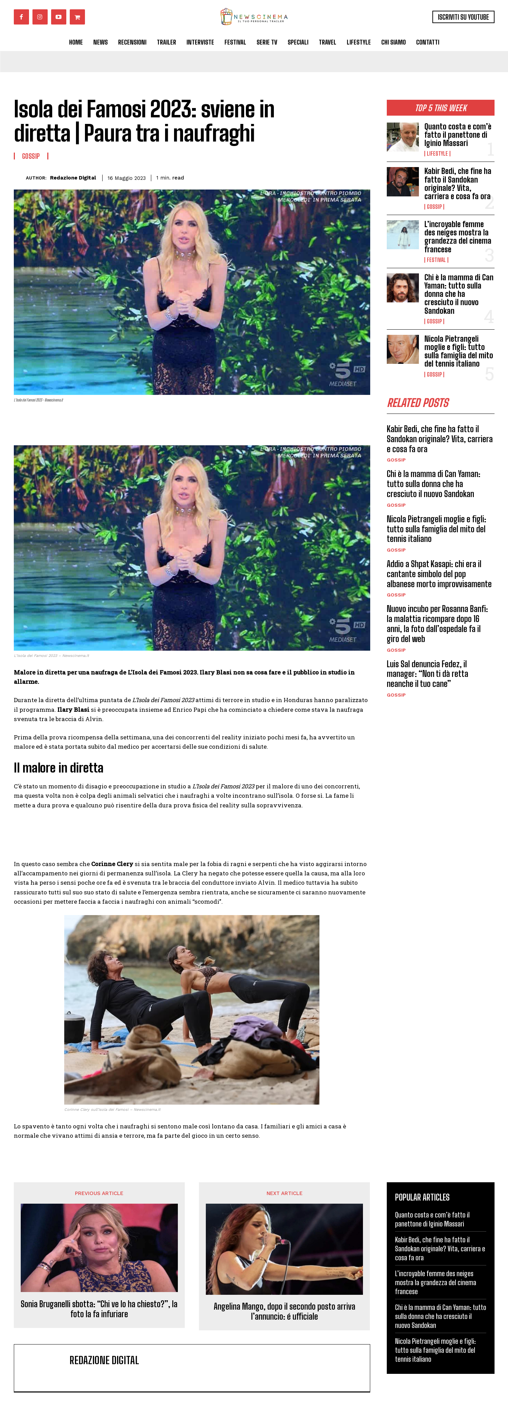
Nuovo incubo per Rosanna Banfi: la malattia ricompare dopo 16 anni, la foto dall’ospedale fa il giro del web (437, 624)
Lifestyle (437, 153)
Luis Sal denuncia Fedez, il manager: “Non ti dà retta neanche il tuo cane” (427, 674)
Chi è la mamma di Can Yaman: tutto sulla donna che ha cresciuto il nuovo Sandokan (458, 294)
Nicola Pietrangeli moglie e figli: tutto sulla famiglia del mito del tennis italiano (458, 351)
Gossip (434, 207)
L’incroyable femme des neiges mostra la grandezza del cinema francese (457, 237)
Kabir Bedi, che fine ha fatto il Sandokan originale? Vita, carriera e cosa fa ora (457, 183)
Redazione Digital (73, 178)
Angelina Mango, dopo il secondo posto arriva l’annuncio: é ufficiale (284, 1311)
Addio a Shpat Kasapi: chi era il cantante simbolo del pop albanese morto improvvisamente (439, 574)
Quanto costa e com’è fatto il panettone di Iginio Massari (457, 135)
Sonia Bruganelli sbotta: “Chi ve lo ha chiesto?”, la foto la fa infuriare (99, 1309)
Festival (436, 260)
